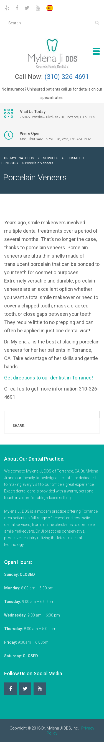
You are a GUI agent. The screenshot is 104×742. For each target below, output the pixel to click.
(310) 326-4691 (66, 77)
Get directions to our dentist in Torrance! (48, 378)
